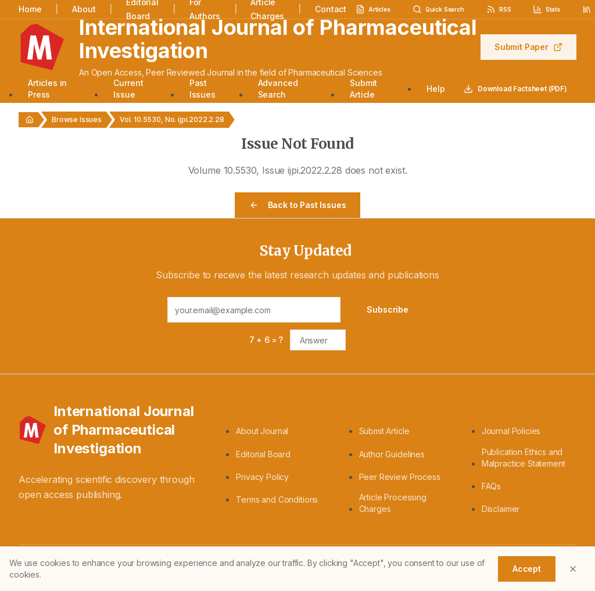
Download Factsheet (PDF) (515, 89)
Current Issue (128, 88)
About (83, 9)
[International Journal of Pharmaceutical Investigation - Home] (113, 430)
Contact (330, 9)
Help (435, 89)
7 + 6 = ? (266, 340)
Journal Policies (511, 431)
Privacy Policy (262, 477)
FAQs (491, 486)
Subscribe (387, 309)
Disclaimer (500, 509)
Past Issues (202, 88)
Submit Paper (528, 47)
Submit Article (363, 88)
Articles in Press (47, 88)
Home (30, 9)
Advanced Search (278, 88)
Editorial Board (263, 454)
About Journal (262, 431)
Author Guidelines (392, 454)
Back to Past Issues (297, 205)
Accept (526, 569)
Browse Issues (77, 119)
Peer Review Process (399, 477)
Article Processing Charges (392, 503)
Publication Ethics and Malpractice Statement (523, 457)
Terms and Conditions (277, 499)
